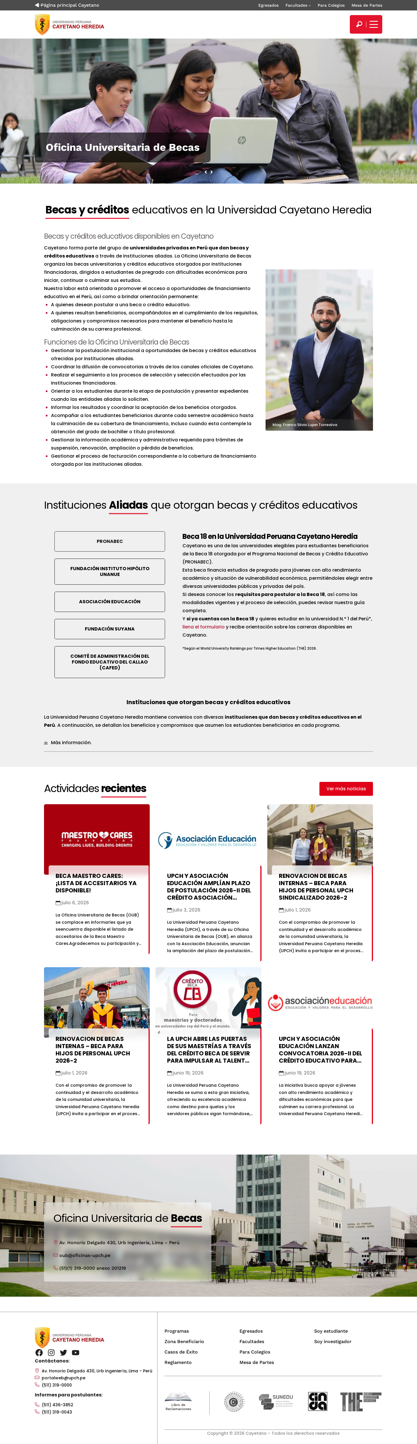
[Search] (359, 24)
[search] (359, 24)
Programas (176, 1331)
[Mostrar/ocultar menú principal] (373, 24)
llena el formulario (203, 627)
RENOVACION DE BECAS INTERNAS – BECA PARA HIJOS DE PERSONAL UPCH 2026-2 (93, 1050)
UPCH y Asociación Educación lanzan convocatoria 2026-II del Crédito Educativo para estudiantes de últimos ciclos (320, 1057)
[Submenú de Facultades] (309, 5)
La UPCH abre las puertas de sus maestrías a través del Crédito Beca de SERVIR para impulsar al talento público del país (209, 1053)
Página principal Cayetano (67, 5)
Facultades (296, 5)
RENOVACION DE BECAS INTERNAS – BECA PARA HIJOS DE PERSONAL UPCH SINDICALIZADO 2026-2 (316, 887)
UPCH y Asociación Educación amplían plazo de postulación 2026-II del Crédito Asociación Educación (209, 890)
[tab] (208, 742)
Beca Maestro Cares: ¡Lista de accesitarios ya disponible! (96, 883)
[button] (346, 789)
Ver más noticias (346, 788)
